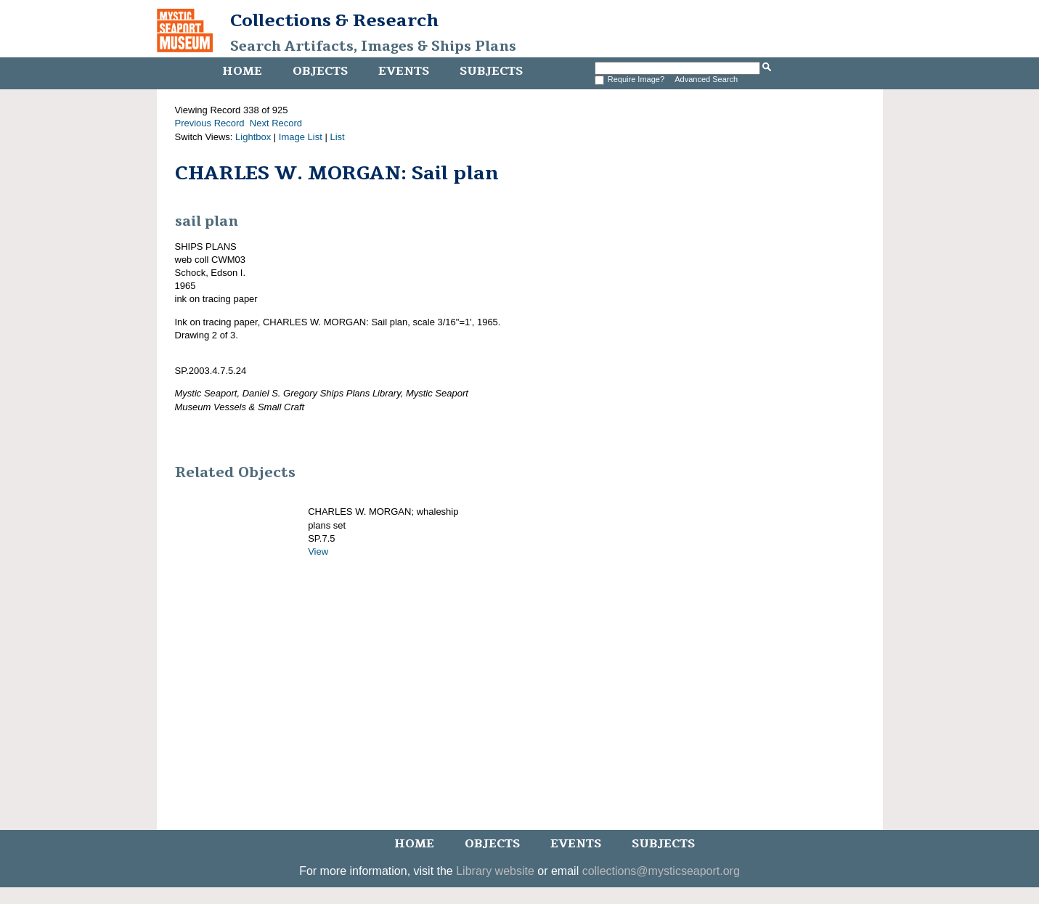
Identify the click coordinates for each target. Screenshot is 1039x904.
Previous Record (210, 123)
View (318, 551)
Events (403, 71)
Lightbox (253, 136)
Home (242, 71)
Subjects (491, 71)
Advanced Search (706, 79)
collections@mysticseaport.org (661, 871)
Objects (320, 71)
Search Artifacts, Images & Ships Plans (373, 46)
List (337, 136)
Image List (300, 136)
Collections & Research (334, 20)
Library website (495, 871)
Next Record (276, 123)
